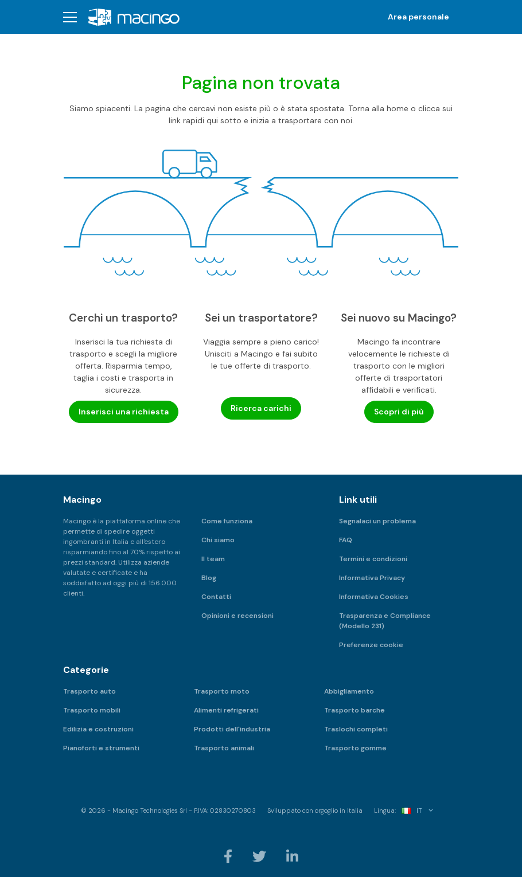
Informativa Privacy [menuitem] (372, 577)
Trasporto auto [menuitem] (89, 691)
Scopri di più (399, 411)
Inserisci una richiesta (124, 411)
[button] (70, 17)
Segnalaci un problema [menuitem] (377, 521)
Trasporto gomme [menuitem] (355, 748)
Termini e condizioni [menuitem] (373, 558)
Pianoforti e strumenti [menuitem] (101, 748)
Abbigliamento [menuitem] (349, 691)
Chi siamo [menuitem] (218, 540)
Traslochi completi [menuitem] (356, 729)
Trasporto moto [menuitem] (222, 691)
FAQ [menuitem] (345, 540)
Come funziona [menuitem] (226, 521)
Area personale (418, 16)
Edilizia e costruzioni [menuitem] (98, 729)
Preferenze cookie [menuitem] (371, 644)
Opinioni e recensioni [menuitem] (237, 615)
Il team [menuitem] (213, 558)
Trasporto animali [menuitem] (224, 748)
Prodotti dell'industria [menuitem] (232, 729)
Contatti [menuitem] (216, 596)
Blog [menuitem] (208, 577)
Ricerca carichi (261, 408)
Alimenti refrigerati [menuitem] (226, 710)
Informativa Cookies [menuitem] (373, 596)
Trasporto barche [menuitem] (354, 710)
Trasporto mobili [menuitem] (91, 710)
